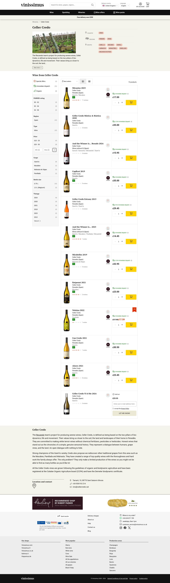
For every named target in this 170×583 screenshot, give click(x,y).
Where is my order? (129, 515)
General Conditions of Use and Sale (117, 578)
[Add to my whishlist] (108, 90)
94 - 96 (45, 110)
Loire (111, 559)
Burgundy (113, 551)
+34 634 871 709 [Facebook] (128, 518)
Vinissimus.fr (26, 548)
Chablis (112, 568)
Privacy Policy (125, 408)
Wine (52, 12)
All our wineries (70, 562)
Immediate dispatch (45, 86)
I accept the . (121, 408)
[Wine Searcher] (123, 503)
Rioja (111, 553)
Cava (67, 553)
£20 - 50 (45, 144)
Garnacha (102, 48)
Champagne (114, 545)
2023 (45, 213)
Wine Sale (68, 556)
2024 (45, 197)
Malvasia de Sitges (105, 52)
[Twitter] (129, 528)
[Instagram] (121, 528)
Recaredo (40, 435)
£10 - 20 (45, 140)
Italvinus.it (25, 553)
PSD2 (41, 522)
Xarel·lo (102, 45)
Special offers (45, 81)
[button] (140, 4)
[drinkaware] (53, 528)
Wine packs (119, 12)
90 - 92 (45, 102)
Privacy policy (133, 578)
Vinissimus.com (27, 545)
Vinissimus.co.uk (27, 551)
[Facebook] (125, 528)
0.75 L (45, 183)
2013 (45, 217)
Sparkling (66, 12)
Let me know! (124, 413)
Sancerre (112, 570)
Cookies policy (143, 578)
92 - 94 (45, 106)
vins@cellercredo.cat (81, 487)
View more (37, 67)
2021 (45, 205)
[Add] (131, 102)
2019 (45, 209)
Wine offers (99, 12)
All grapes (68, 565)
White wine (69, 551)
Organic (45, 91)
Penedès (102, 39)
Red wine (68, 548)
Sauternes (113, 565)
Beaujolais (113, 556)
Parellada (123, 48)
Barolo (112, 562)
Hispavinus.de (26, 556)
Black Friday (69, 568)
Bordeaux (113, 548)
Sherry (67, 545)
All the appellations (71, 559)
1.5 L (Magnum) (45, 187)
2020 (45, 201)
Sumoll (119, 45)
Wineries (81, 12)
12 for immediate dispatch (122, 122)
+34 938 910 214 (79, 484)
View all (37, 221)
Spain (101, 33)
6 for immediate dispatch (122, 205)
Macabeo (111, 45)
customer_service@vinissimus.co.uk (135, 524)
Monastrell (113, 48)
